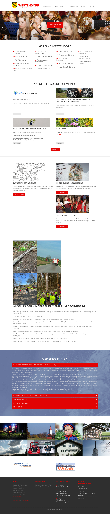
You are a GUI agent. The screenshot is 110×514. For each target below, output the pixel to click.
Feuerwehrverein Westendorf (41, 61)
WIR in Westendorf (62, 487)
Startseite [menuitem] (47, 7)
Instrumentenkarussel (84, 500)
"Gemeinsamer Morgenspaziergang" (62, 501)
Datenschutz (24, 500)
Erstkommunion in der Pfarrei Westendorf (86, 494)
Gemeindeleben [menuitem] (59, 7)
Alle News (55, 149)
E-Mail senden (17, 496)
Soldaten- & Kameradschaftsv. (84, 57)
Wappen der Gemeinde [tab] (20, 403)
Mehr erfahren (19, 194)
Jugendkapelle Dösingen (67, 67)
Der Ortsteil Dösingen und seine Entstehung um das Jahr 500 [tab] (35, 365)
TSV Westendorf (20, 60)
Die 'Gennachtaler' (21, 56)
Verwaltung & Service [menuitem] (77, 7)
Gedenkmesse (82, 488)
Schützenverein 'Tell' (43, 68)
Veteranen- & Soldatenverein (40, 52)
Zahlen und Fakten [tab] (20, 399)
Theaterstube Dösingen (66, 55)
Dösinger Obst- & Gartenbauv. (85, 52)
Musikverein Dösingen (66, 63)
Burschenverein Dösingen (62, 59)
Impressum (16, 500)
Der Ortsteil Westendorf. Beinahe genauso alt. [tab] (30, 395)
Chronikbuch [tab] (17, 407)
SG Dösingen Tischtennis (45, 65)
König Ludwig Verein (65, 51)
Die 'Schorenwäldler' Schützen (21, 64)
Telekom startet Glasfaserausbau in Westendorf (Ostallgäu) (63, 493)
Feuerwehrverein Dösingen (84, 62)
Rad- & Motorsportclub (44, 56)
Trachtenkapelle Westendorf (19, 52)
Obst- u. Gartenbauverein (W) (22, 69)
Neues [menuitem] (92, 7)
